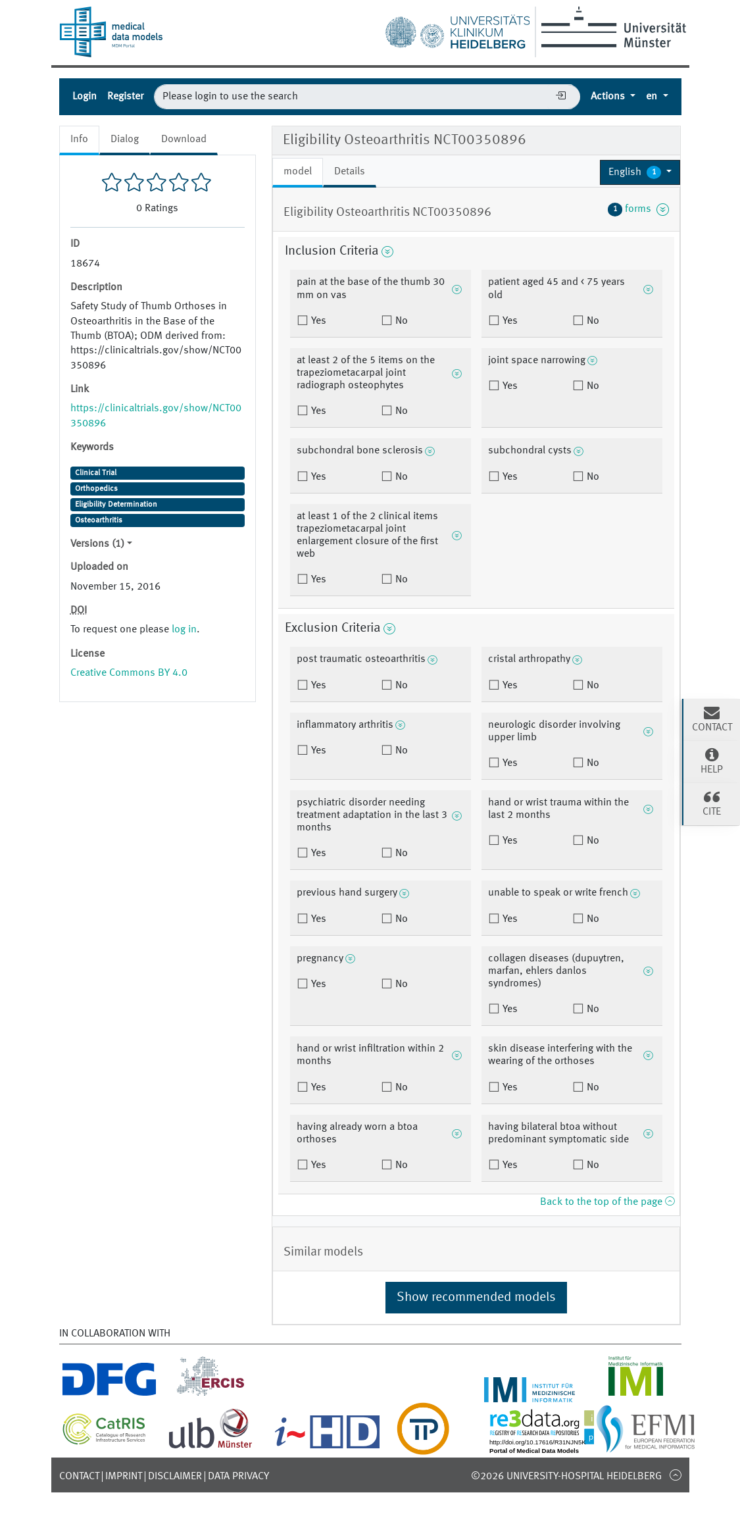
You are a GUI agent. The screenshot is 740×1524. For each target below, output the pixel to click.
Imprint (123, 1476)
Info (79, 139)
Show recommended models (476, 1297)
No (400, 321)
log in (184, 629)
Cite (712, 802)
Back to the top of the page (607, 1202)
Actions (609, 96)
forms (639, 209)
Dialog (125, 139)
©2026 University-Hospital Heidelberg (566, 1476)
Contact (79, 1476)
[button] (640, 172)
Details (349, 171)
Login (84, 96)
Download (184, 139)
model (298, 171)
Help (712, 760)
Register (125, 96)
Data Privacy (238, 1476)
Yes (317, 321)
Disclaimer (175, 1476)
